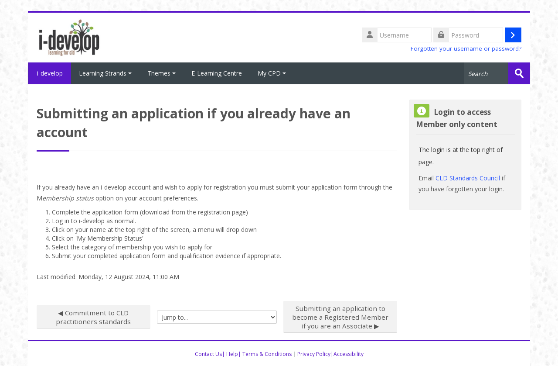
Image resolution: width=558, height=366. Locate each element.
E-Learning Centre (216, 73)
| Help (230, 354)
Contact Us (208, 354)
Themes (161, 73)
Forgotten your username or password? (466, 48)
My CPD (272, 73)
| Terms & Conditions (265, 354)
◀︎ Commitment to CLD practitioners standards (93, 317)
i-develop (49, 73)
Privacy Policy (313, 354)
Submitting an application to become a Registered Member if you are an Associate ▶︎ (340, 317)
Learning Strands (105, 73)
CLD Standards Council (468, 178)
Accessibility (348, 354)
